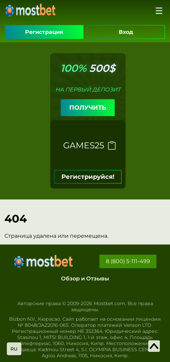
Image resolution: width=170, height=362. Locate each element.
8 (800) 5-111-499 (128, 261)
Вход (126, 32)
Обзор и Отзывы (85, 278)
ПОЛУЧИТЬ (87, 107)
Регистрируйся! (87, 176)
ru (14, 349)
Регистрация (44, 32)
